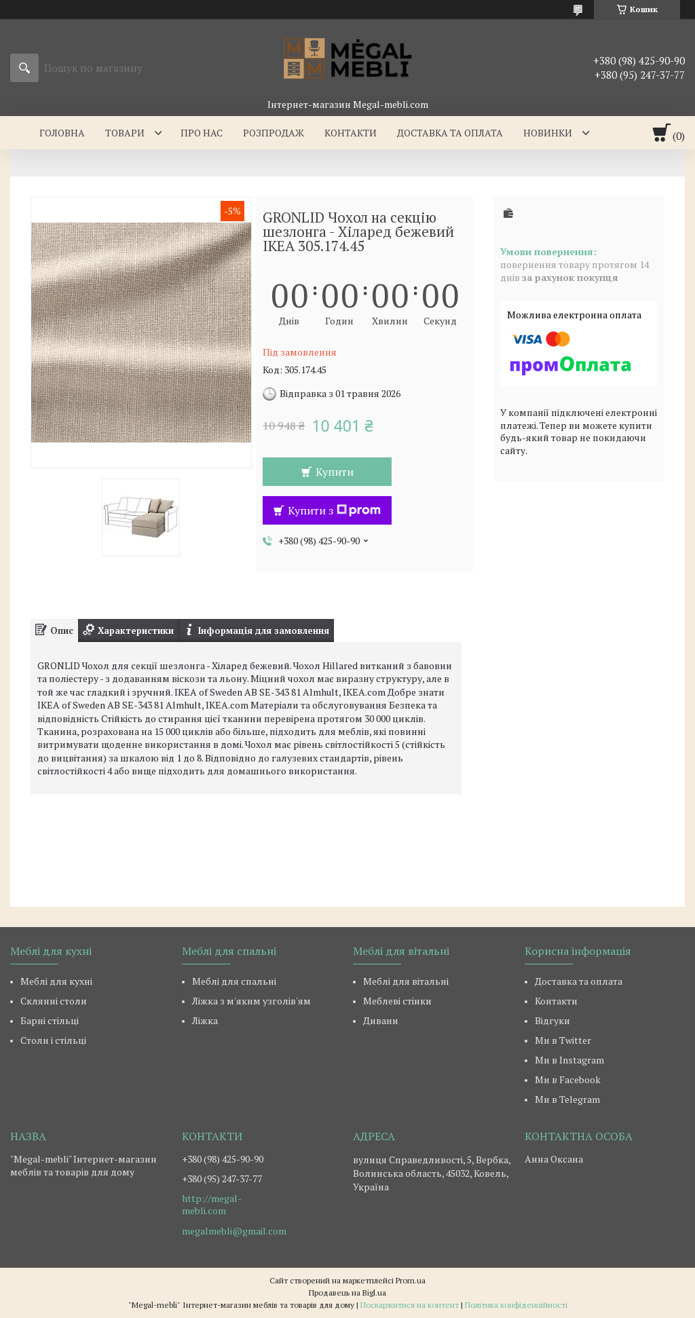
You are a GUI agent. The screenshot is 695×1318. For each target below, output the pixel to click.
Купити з (334, 510)
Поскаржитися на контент (409, 1305)
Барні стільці (49, 1020)
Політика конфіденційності (516, 1305)
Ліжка (205, 1020)
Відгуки (552, 1020)
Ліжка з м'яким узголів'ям (251, 1000)
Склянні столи (53, 1000)
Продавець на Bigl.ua (347, 1292)
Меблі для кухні (56, 981)
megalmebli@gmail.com (234, 1231)
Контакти (350, 132)
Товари (125, 132)
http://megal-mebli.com (212, 1204)
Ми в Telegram (567, 1099)
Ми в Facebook (568, 1079)
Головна (62, 132)
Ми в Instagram (569, 1059)
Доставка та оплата (450, 132)
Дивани (380, 1020)
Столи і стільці (53, 1040)
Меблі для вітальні (406, 981)
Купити (335, 471)
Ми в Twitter (563, 1040)
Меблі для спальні (234, 981)
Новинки (547, 132)
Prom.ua (411, 1280)
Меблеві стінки (397, 1000)
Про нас (202, 132)
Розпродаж (273, 132)
